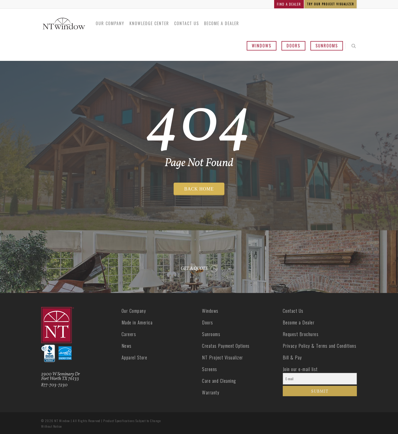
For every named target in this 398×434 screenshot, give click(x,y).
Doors (293, 46)
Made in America (137, 322)
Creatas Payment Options (226, 345)
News (127, 345)
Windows (261, 46)
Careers (129, 334)
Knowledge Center (149, 23)
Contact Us (186, 23)
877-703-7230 (54, 385)
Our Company (110, 23)
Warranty (210, 392)
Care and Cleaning (219, 380)
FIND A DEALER (289, 4)
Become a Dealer (221, 23)
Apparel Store (134, 357)
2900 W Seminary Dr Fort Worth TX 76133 (60, 376)
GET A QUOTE (194, 269)
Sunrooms (327, 46)
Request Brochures (301, 334)
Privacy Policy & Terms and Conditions (320, 345)
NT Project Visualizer (222, 357)
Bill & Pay (292, 357)
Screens (209, 369)
